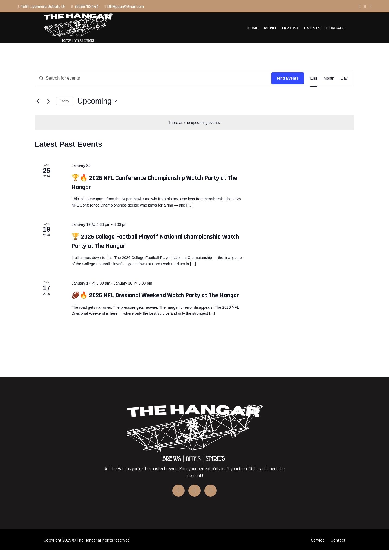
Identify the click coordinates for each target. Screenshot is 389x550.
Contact (335, 28)
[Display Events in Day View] (344, 78)
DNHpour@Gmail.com (124, 6)
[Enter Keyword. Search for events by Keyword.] (153, 78)
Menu (270, 28)
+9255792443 (84, 6)
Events (312, 28)
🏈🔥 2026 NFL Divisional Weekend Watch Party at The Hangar (155, 295)
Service (318, 539)
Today (64, 101)
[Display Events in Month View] (329, 78)
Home (253, 28)
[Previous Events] (38, 101)
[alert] (194, 122)
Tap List (290, 28)
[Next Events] (48, 101)
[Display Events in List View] (313, 78)
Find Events (287, 78)
